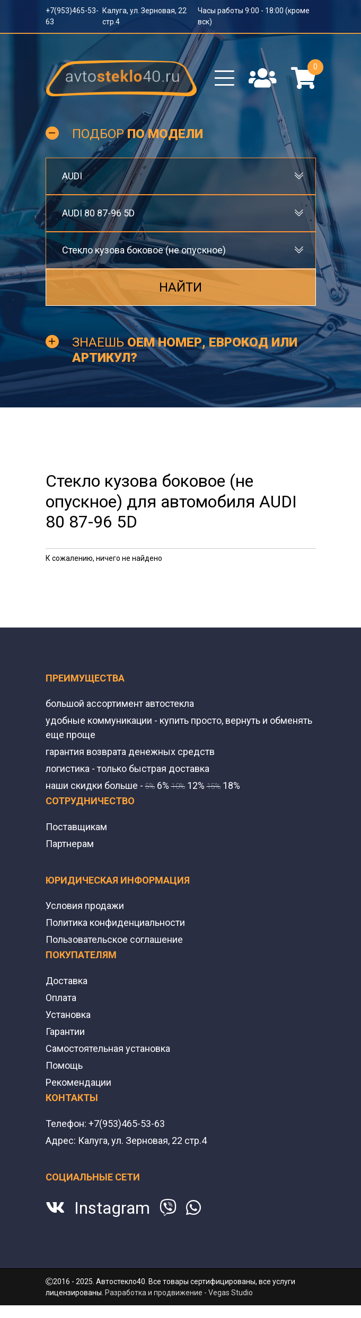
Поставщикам (76, 826)
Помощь (64, 1065)
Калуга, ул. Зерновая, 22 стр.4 (142, 1140)
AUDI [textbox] (72, 175)
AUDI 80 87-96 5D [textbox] (98, 213)
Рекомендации (78, 1082)
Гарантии (65, 1031)
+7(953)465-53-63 (127, 1123)
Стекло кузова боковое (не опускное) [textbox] (144, 250)
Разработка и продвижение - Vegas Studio (179, 1292)
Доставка (66, 980)
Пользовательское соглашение (114, 939)
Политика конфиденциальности (115, 922)
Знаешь (184, 350)
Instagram (112, 1208)
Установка (68, 1014)
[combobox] (181, 176)
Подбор (137, 133)
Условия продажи (85, 905)
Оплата (61, 997)
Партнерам (70, 843)
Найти (180, 287)
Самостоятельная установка (108, 1048)
